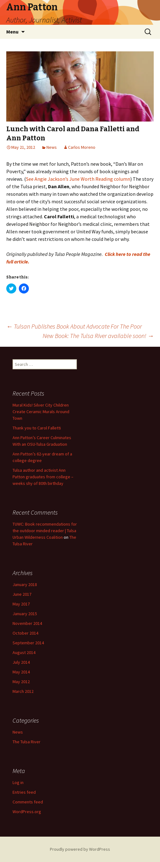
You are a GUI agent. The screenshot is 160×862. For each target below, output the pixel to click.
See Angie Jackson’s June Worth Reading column (78, 179)
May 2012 (21, 681)
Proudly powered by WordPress (80, 849)
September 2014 (28, 643)
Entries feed (24, 792)
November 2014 (27, 623)
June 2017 (22, 594)
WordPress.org (27, 811)
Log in (18, 782)
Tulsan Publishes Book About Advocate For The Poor (74, 326)
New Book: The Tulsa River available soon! (98, 336)
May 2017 (21, 604)
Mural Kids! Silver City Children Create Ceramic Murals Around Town (41, 411)
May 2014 (21, 672)
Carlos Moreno (81, 147)
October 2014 (25, 633)
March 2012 (23, 691)
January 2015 (25, 613)
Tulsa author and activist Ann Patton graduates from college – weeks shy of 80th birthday (43, 476)
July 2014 (21, 662)
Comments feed (28, 802)
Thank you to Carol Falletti (37, 428)
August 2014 (24, 652)
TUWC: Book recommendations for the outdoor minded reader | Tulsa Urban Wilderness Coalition (45, 530)
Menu (12, 32)
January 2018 (25, 584)
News (51, 147)
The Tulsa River (26, 742)
